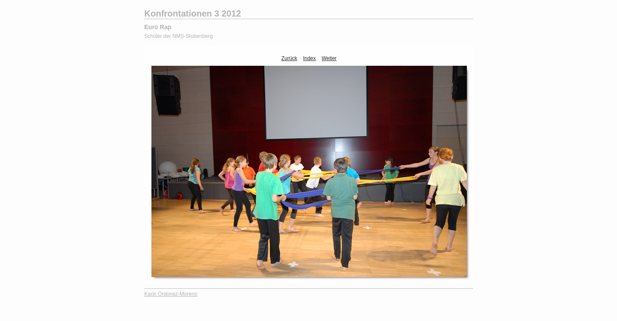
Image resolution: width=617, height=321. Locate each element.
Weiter (329, 58)
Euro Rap (157, 27)
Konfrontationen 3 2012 (192, 13)
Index (309, 58)
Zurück (289, 58)
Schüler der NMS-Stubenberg (178, 36)
